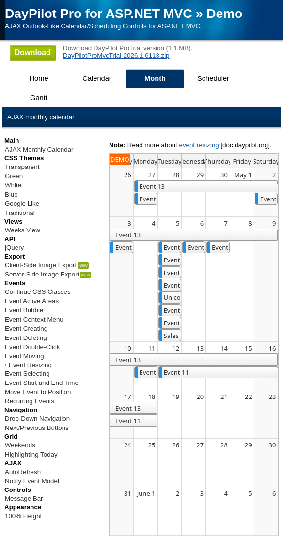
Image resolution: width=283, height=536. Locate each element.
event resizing (199, 145)
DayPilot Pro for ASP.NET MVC (98, 13)
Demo (224, 13)
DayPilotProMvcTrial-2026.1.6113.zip (116, 55)
